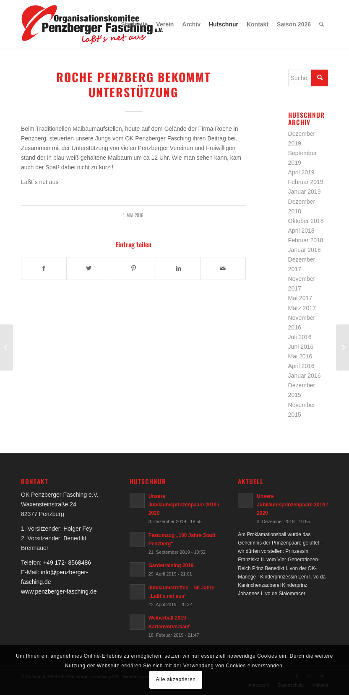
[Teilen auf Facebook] (43, 268)
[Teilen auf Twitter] (89, 268)
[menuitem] (134, 24)
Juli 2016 (300, 337)
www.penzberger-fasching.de (59, 591)
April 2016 (301, 366)
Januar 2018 (304, 249)
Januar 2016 (304, 375)
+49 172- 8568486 (67, 562)
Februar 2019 (305, 182)
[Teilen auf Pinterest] (133, 268)
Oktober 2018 (306, 221)
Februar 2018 (305, 240)
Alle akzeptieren (176, 679)
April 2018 (301, 230)
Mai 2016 (300, 356)
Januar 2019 (304, 191)
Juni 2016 (301, 346)
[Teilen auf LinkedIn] (178, 268)
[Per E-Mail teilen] (223, 268)
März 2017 (302, 308)
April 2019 (301, 172)
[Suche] (321, 24)
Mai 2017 (300, 298)
